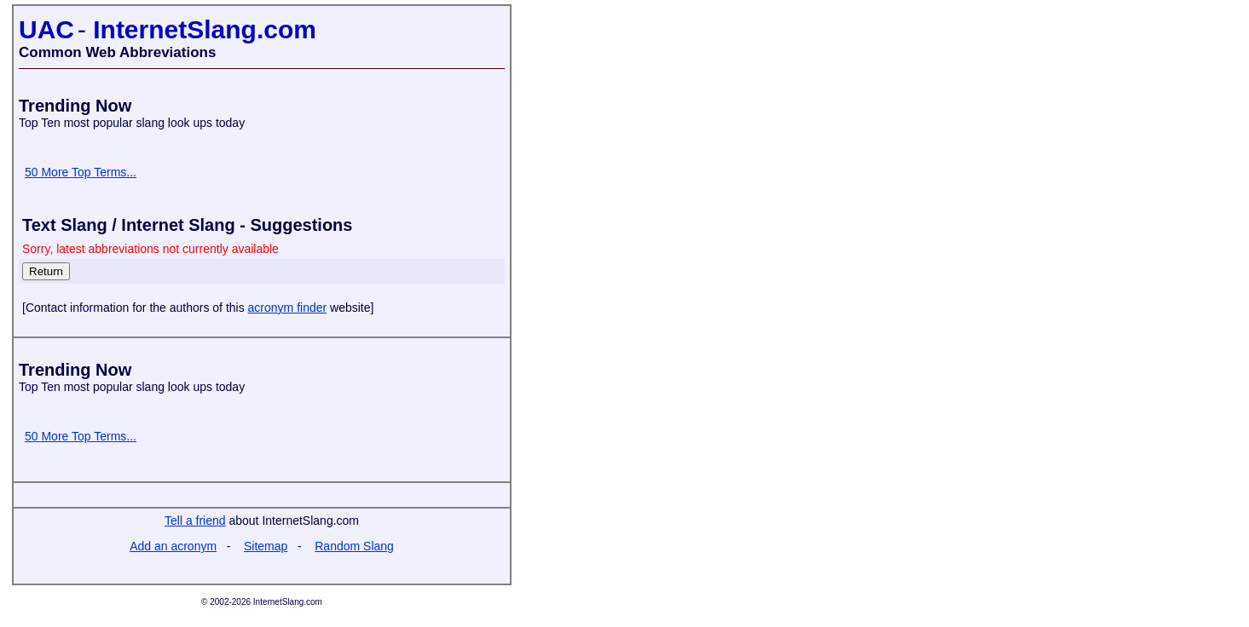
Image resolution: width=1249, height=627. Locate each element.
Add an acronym (173, 546)
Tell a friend (195, 520)
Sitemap (265, 546)
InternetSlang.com (204, 29)
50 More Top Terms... (80, 172)
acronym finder (287, 307)
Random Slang (354, 546)
